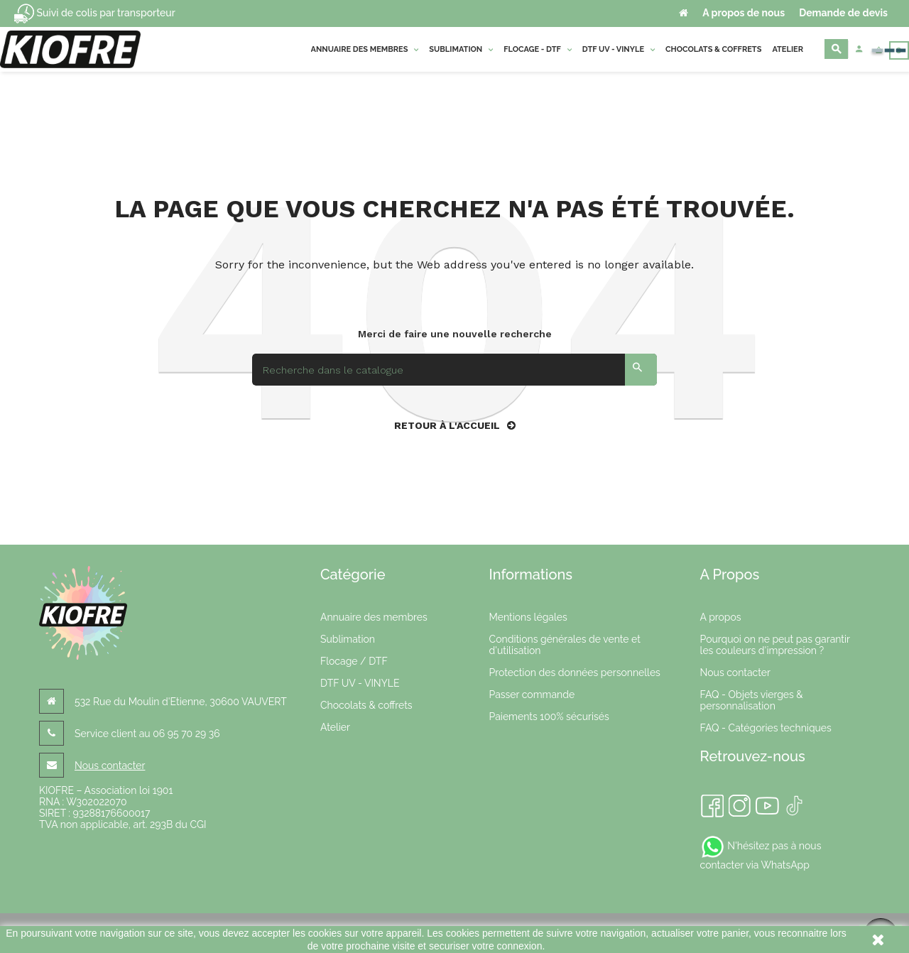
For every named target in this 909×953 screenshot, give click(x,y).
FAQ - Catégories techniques (766, 728)
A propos (720, 617)
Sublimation (347, 639)
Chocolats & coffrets (366, 705)
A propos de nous (743, 12)
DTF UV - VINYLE (359, 683)
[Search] (454, 370)
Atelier (335, 727)
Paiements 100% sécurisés (549, 716)
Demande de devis (843, 12)
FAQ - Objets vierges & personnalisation (751, 700)
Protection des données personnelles (574, 672)
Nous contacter (110, 765)
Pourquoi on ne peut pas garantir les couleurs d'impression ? (775, 644)
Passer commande (532, 694)
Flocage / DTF (354, 661)
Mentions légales (528, 617)
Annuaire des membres (374, 617)
